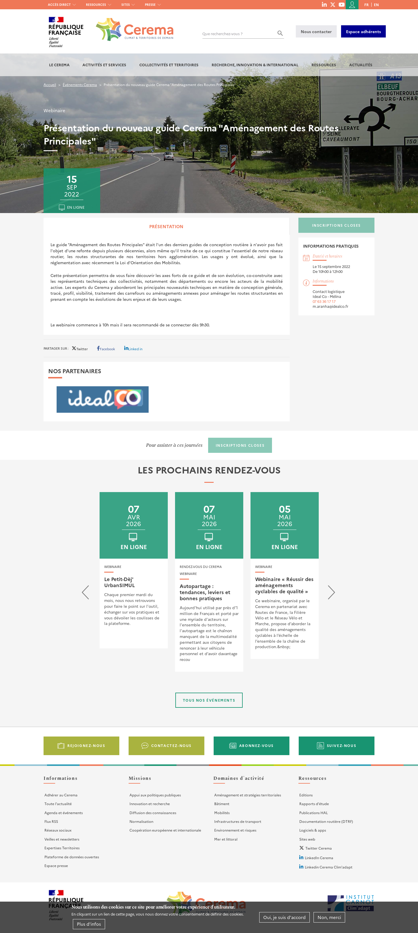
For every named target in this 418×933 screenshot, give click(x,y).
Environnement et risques (235, 829)
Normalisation (141, 821)
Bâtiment (221, 803)
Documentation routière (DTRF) (326, 821)
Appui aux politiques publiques (155, 794)
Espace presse (56, 865)
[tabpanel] (167, 285)
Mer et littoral (225, 839)
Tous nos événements (209, 700)
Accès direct (59, 4)
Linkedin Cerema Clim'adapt (328, 866)
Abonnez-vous (256, 745)
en (376, 4)
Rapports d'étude (314, 803)
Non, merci (329, 917)
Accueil (50, 84)
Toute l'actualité (58, 803)
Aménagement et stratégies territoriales (247, 794)
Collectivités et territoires (169, 64)
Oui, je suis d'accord (284, 917)
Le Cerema (59, 64)
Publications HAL (313, 812)
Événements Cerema (80, 84)
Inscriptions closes (336, 225)
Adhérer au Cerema (61, 794)
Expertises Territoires (62, 847)
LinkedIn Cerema (319, 857)
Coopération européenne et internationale (165, 829)
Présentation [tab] (166, 226)
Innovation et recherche (149, 803)
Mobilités (222, 812)
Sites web (307, 839)
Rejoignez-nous (86, 745)
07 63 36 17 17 (324, 301)
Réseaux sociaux (57, 829)
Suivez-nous (341, 745)
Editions (306, 794)
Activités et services (104, 64)
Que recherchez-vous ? (222, 33)
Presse (150, 4)
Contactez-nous (171, 745)
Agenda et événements (63, 812)
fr (366, 4)
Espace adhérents (363, 31)
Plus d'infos (89, 924)
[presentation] (85, 593)
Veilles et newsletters (61, 839)
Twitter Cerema (318, 848)
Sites (125, 4)
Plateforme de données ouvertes (71, 856)
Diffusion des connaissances (152, 812)
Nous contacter (316, 31)
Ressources (96, 4)
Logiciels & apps (312, 829)
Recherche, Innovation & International (255, 64)
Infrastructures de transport (237, 821)
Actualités (360, 64)
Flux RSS (51, 821)
